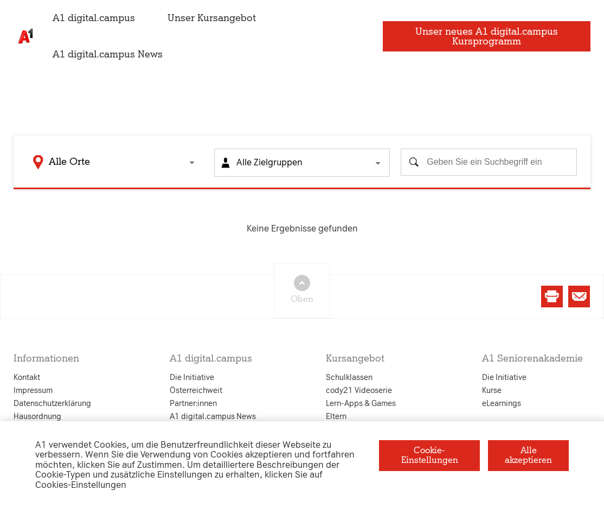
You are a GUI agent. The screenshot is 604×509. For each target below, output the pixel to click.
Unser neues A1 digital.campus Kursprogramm (491, 36)
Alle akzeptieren (528, 455)
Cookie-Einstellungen (429, 455)
